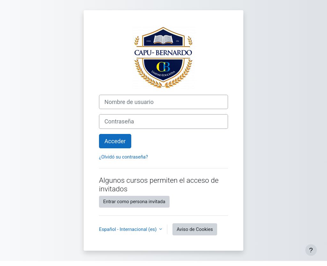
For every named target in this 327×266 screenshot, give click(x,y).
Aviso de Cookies (195, 229)
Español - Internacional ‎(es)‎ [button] (128, 229)
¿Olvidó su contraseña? (123, 157)
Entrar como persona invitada (134, 201)
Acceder (115, 141)
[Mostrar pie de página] (311, 250)
